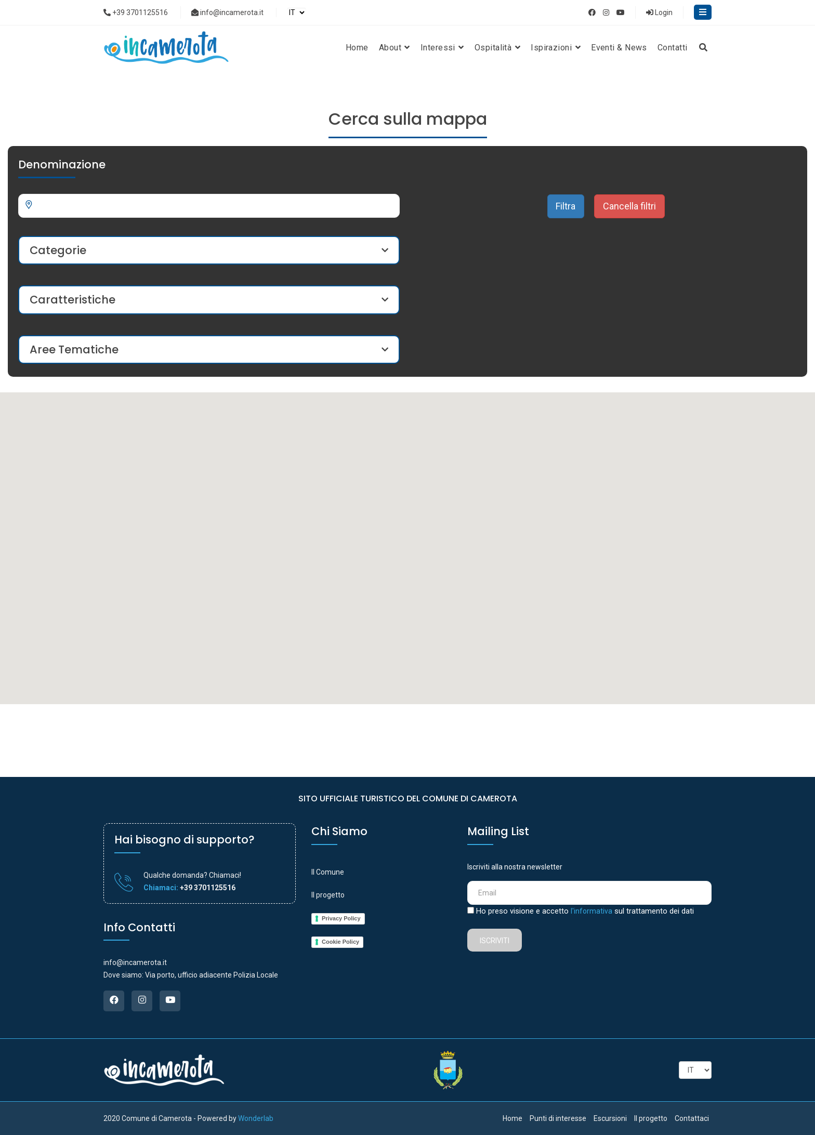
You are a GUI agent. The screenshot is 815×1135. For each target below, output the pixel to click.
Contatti (673, 47)
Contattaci (692, 1118)
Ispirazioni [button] (556, 47)
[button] (484, 625)
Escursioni (610, 1118)
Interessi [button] (442, 47)
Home (357, 47)
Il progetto (328, 895)
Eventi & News (619, 47)
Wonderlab (255, 1118)
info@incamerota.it (227, 12)
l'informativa (591, 911)
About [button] (394, 47)
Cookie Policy (340, 942)
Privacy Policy (341, 918)
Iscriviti (494, 940)
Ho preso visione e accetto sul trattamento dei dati (585, 911)
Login (659, 12)
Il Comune (327, 872)
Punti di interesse (558, 1118)
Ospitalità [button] (497, 47)
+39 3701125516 (135, 12)
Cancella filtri (629, 206)
